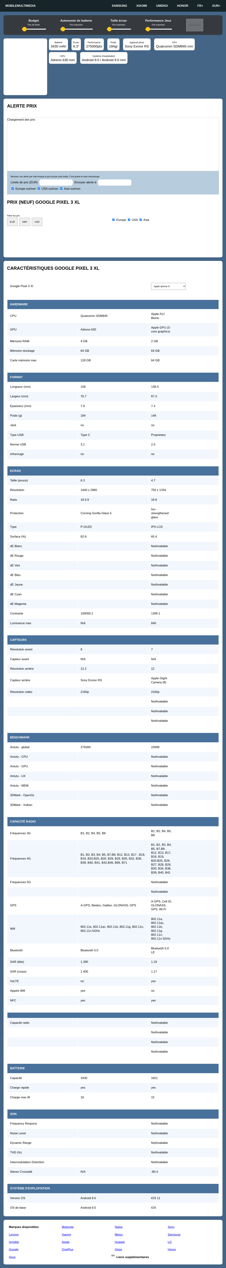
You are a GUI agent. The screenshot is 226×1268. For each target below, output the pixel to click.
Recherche (194, 25)
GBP (24, 222)
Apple (65, 1242)
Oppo (118, 1249)
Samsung (119, 5)
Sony (171, 1227)
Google (14, 1249)
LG (170, 1242)
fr (200, 6)
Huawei (120, 1242)
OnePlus (67, 1249)
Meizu (119, 1234)
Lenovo (14, 1234)
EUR (216, 6)
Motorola (67, 1227)
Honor (182, 5)
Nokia (118, 1227)
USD (37, 222)
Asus (12, 1257)
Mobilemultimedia (20, 5)
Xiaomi (141, 5)
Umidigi (162, 5)
